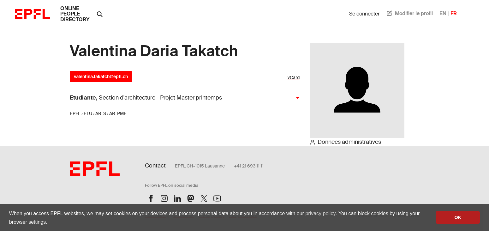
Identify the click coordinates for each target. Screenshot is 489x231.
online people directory (74, 14)
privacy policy (320, 213)
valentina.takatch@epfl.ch (101, 76)
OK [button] (457, 217)
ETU (88, 113)
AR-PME (118, 113)
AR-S (100, 113)
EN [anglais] (442, 13)
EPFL (75, 113)
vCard (294, 77)
